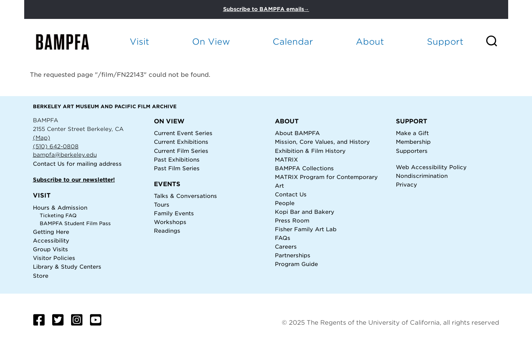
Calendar (293, 41)
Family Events (174, 213)
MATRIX (286, 159)
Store (40, 275)
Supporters (412, 151)
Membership (413, 141)
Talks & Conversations (185, 196)
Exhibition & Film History (310, 151)
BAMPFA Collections (304, 168)
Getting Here (51, 232)
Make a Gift (412, 133)
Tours (161, 204)
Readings (167, 230)
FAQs (282, 238)
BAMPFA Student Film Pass (75, 223)
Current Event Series (183, 133)
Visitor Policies (54, 258)
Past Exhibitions (177, 159)
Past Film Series (177, 168)
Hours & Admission (60, 207)
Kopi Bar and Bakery (304, 212)
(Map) (41, 137)
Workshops (170, 222)
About (370, 41)
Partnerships (292, 255)
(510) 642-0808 (56, 146)
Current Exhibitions (181, 141)
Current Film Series (181, 151)
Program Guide (296, 264)
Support (445, 41)
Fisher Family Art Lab (306, 229)
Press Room (292, 220)
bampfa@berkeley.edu (65, 154)
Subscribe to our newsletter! (74, 179)
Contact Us (49, 163)
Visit (139, 41)
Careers (286, 246)
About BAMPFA (297, 133)
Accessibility (51, 240)
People (285, 203)
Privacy (406, 184)
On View (211, 41)
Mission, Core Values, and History (322, 141)
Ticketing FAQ (58, 215)
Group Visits (50, 249)
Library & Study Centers (67, 266)
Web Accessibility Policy (431, 167)
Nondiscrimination (422, 176)
